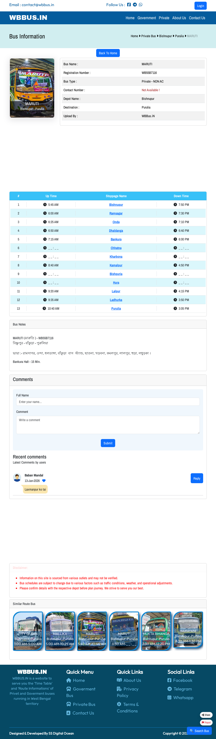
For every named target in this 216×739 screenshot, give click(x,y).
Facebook (179, 680)
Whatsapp (180, 697)
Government (147, 17)
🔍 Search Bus (199, 730)
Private (164, 17)
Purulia (180, 36)
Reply (196, 478)
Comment (22, 411)
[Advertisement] (108, 158)
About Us (179, 17)
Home (130, 17)
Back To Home (108, 53)
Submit (108, 443)
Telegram (179, 689)
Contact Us (197, 17)
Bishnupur (166, 36)
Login (200, 5)
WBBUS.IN (28, 17)
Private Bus (149, 36)
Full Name (22, 395)
